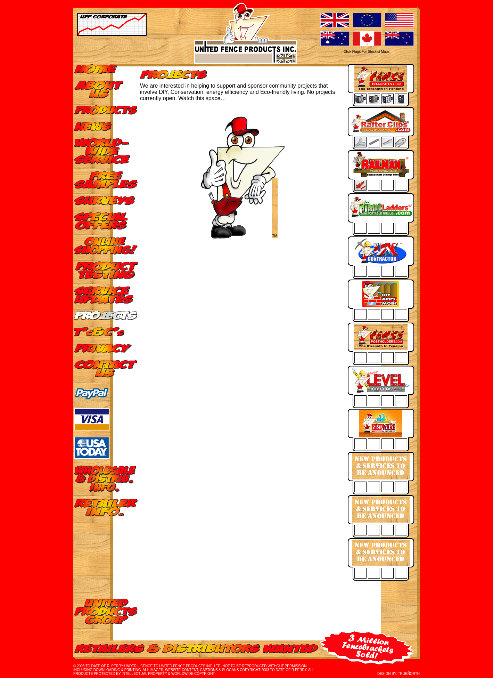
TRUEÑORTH (409, 674)
